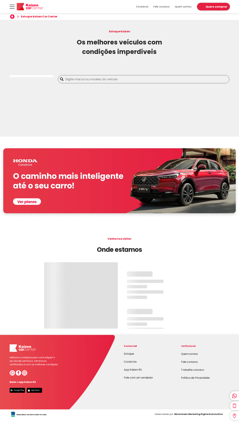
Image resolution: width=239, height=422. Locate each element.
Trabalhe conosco (192, 370)
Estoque (129, 354)
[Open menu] (12, 6)
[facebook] (18, 373)
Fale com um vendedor (138, 378)
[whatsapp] (12, 373)
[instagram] (24, 373)
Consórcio (130, 362)
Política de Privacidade (195, 378)
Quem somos (189, 354)
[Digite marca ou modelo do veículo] (146, 79)
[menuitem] (142, 6)
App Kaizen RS (133, 370)
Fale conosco (189, 362)
